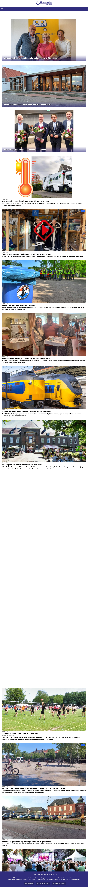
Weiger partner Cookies (43, 883)
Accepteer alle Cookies (59, 883)
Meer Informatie (29, 883)
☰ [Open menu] (2, 8)
